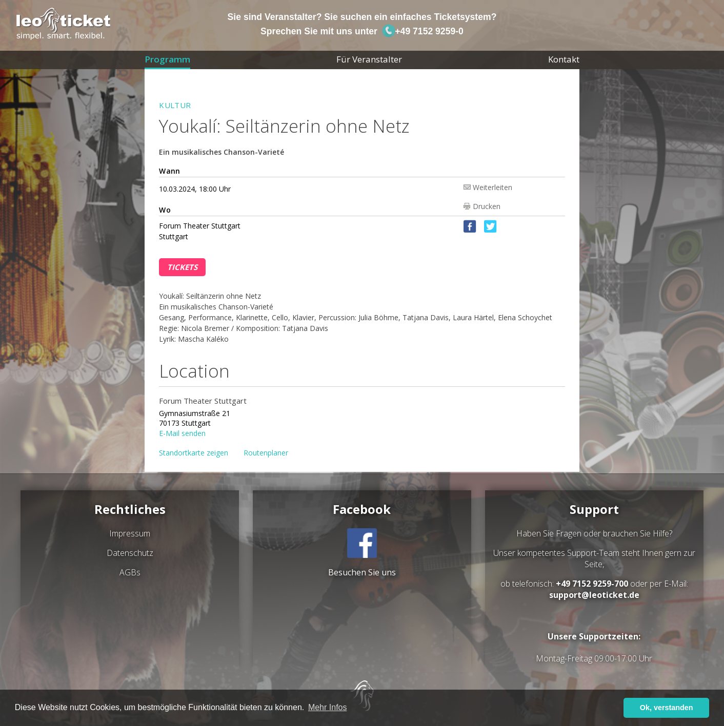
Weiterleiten (492, 187)
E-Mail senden (182, 433)
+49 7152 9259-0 (422, 31)
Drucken (486, 206)
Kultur (175, 105)
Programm (167, 59)
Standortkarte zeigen (193, 453)
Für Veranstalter (369, 59)
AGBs (129, 572)
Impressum (129, 533)
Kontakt (563, 59)
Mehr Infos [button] (327, 707)
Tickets (182, 267)
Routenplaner (266, 453)
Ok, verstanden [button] (666, 707)
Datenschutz (130, 552)
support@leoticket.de (594, 594)
